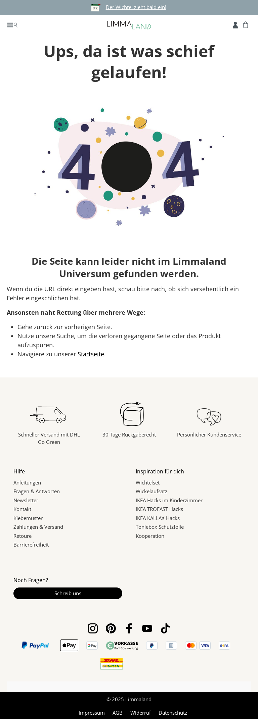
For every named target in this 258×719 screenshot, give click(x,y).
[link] (144, 663)
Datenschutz (173, 711)
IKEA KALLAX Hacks (158, 518)
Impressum (92, 711)
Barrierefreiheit (31, 544)
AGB (118, 711)
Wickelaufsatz (151, 491)
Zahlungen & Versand (38, 526)
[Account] (235, 24)
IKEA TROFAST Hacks (159, 509)
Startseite (91, 354)
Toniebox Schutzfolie (160, 526)
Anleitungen (27, 482)
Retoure (22, 535)
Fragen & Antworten (36, 491)
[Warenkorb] (246, 24)
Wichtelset (148, 482)
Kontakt (22, 509)
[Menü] (12, 24)
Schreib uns (67, 593)
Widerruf (140, 711)
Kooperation (150, 535)
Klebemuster (28, 518)
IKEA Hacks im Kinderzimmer (169, 500)
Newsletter (25, 500)
